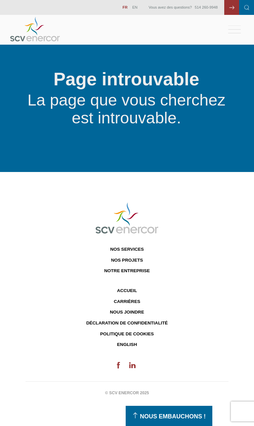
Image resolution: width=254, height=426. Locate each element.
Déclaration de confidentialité (127, 322)
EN (135, 7)
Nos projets (127, 260)
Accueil (127, 290)
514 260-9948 (206, 7)
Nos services (127, 249)
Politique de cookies (127, 333)
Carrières (127, 301)
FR (125, 7)
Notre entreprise (127, 270)
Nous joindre (127, 312)
